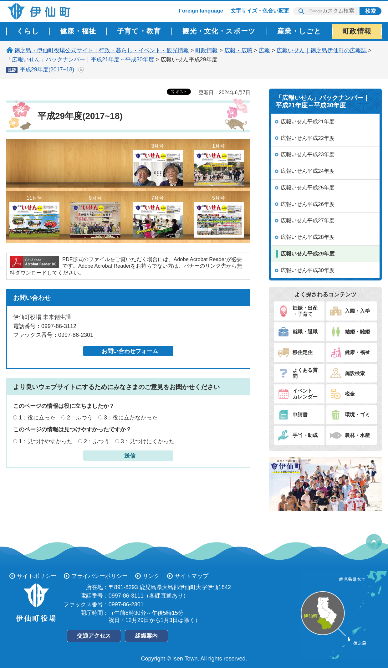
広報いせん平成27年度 (307, 221)
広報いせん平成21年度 (307, 122)
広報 (264, 50)
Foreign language (201, 11)
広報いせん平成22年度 (307, 138)
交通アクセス (94, 636)
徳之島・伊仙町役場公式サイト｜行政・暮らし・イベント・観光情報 (101, 50)
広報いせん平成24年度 (307, 171)
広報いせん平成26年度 (307, 204)
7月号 (158, 216)
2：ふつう (80, 417)
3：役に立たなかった (131, 417)
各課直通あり (166, 596)
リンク (151, 576)
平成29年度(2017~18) (47, 69)
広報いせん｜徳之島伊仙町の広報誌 (322, 50)
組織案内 (146, 636)
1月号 (219, 164)
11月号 (34, 216)
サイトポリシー (36, 576)
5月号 (219, 216)
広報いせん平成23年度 (307, 154)
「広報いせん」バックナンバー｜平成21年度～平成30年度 (80, 59)
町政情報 (206, 50)
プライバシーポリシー (99, 576)
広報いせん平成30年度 (307, 270)
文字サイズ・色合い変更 (260, 11)
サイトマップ (191, 576)
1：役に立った (37, 417)
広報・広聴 (238, 50)
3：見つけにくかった (148, 441)
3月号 (158, 164)
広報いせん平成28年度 (307, 237)
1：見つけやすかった (46, 441)
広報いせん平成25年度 (307, 188)
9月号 (95, 216)
